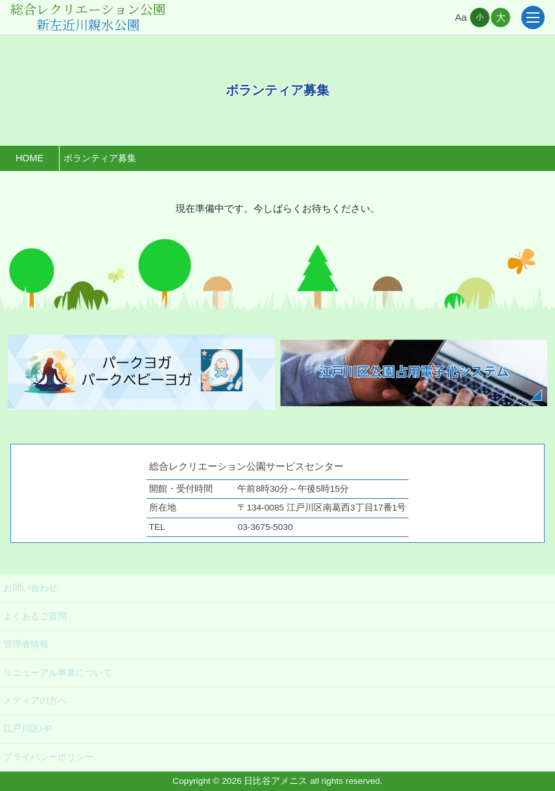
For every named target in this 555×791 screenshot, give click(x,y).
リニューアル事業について (57, 673)
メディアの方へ (35, 700)
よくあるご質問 (35, 616)
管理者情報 (26, 644)
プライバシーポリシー (48, 757)
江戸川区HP (27, 728)
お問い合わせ (30, 588)
